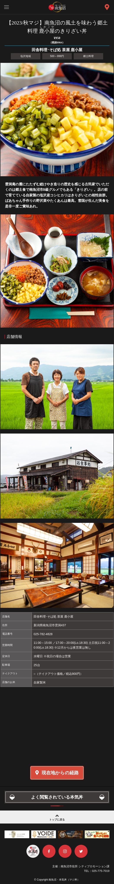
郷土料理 (88, 56)
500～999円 (57, 56)
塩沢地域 (25, 56)
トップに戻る (57, 817)
